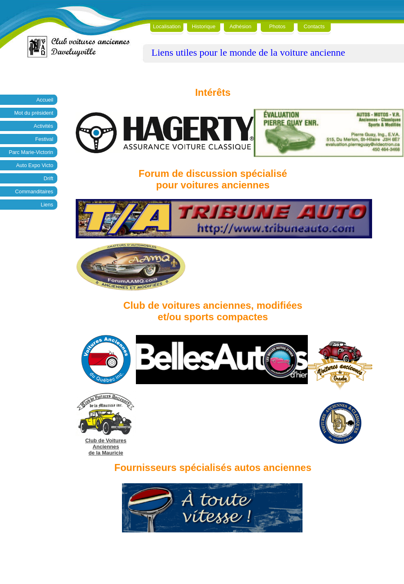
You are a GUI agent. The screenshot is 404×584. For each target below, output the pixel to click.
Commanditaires (34, 191)
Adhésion (240, 26)
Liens (47, 204)
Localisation (167, 26)
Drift (48, 178)
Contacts (314, 26)
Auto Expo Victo (34, 165)
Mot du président (33, 113)
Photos (277, 26)
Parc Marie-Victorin (31, 152)
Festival (44, 139)
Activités (43, 126)
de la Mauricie (105, 453)
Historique (204, 26)
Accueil (44, 100)
